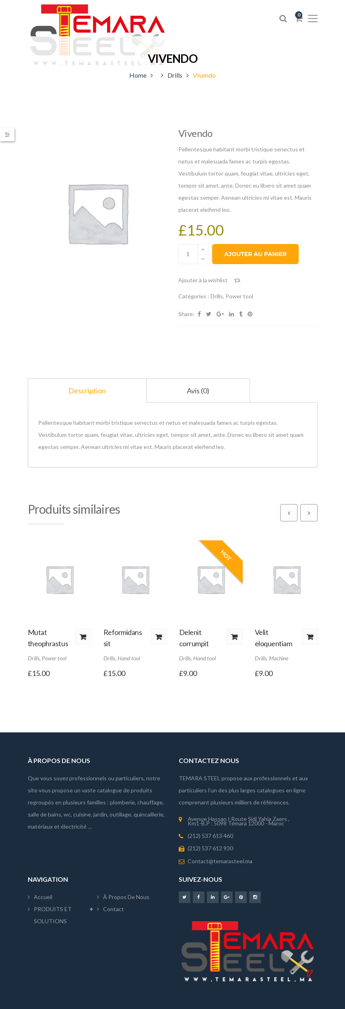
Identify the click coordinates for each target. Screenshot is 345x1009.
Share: (186, 313)
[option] (97, 213)
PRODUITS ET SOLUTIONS (53, 915)
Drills (174, 75)
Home (138, 75)
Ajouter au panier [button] (83, 637)
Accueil (43, 896)
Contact (113, 909)
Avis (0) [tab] (198, 390)
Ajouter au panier (255, 254)
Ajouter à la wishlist (202, 280)
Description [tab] (87, 390)
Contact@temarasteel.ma (220, 861)
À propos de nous (126, 896)
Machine (278, 658)
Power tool (239, 296)
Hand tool (129, 658)
